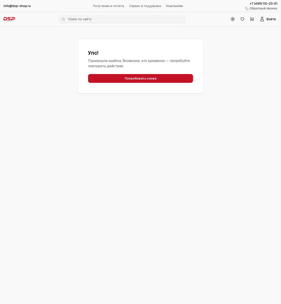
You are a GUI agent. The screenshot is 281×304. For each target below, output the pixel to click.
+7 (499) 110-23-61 (263, 3)
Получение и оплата (108, 6)
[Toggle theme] (233, 19)
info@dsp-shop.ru (17, 6)
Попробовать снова (140, 78)
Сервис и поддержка (145, 6)
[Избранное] (242, 19)
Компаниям (174, 6)
